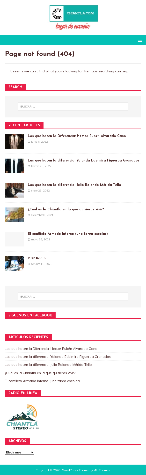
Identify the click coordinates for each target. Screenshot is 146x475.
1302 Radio (37, 258)
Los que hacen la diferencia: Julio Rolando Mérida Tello (74, 185)
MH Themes (102, 470)
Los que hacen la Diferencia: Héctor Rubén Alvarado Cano (77, 136)
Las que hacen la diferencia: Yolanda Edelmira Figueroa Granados (83, 160)
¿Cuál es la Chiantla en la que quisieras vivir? (66, 209)
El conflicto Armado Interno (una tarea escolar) (68, 234)
